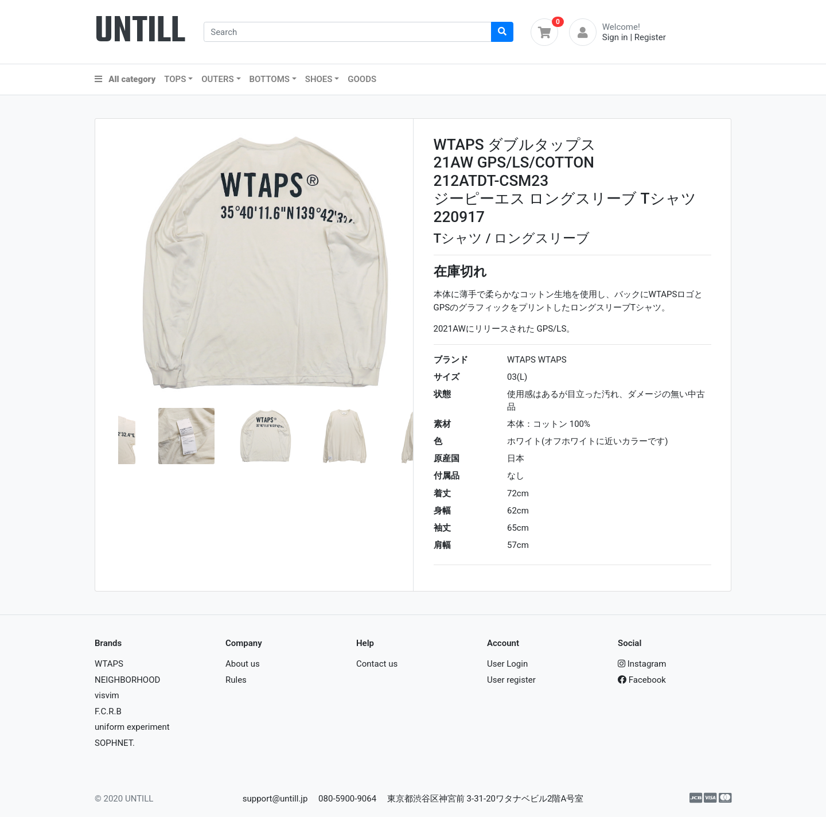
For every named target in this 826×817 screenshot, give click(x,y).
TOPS (175, 79)
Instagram (642, 664)
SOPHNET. (115, 743)
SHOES (319, 79)
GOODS (362, 79)
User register (511, 680)
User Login (507, 664)
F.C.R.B (108, 711)
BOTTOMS (270, 79)
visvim (107, 695)
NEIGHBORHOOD (127, 680)
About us (242, 664)
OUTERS (217, 79)
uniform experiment (132, 727)
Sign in (615, 37)
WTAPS (109, 664)
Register (650, 37)
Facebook (642, 680)
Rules (236, 680)
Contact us (377, 664)
